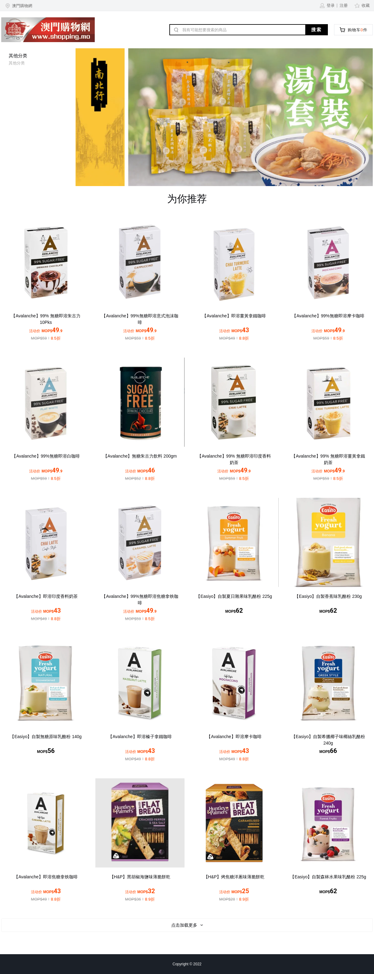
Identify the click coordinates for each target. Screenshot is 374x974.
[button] (18, 5)
